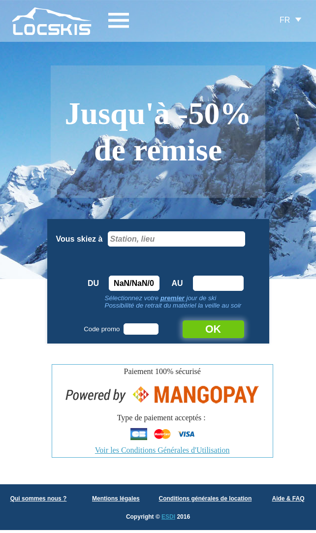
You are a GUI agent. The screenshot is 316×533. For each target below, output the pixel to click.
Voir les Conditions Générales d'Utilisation (162, 450)
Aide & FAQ (288, 498)
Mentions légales (116, 498)
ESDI (168, 516)
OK (213, 329)
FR (285, 20)
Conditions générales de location (205, 498)
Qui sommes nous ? (38, 498)
